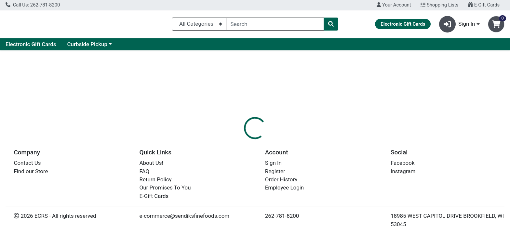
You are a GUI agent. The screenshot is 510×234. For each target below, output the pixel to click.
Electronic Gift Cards (92, 47)
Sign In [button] (457, 25)
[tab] (230, 141)
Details (230, 141)
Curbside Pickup (149, 47)
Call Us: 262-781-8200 (33, 5)
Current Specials (31, 47)
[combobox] (275, 25)
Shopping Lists (439, 5)
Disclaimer (292, 141)
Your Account (394, 5)
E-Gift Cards (484, 5)
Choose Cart (438, 104)
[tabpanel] (361, 181)
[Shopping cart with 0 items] (496, 25)
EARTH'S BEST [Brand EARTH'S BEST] (298, 189)
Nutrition (259, 141)
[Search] (275, 25)
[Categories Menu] (199, 25)
